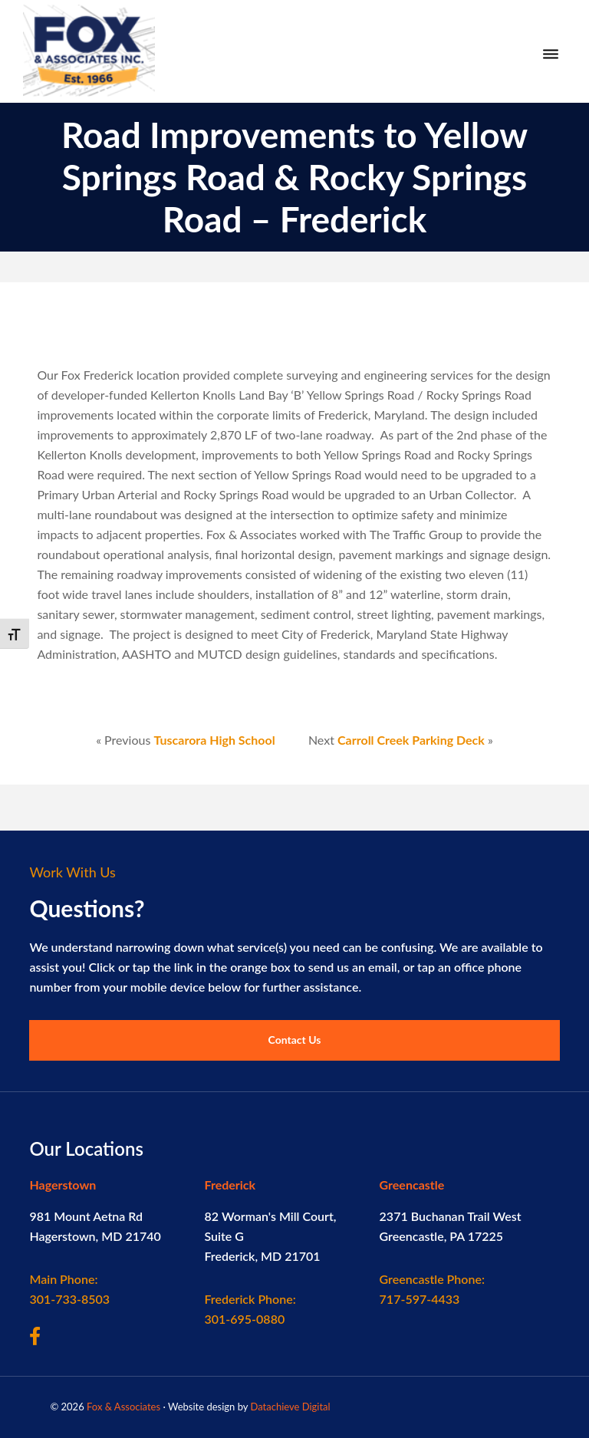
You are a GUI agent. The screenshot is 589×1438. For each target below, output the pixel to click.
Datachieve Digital (290, 1406)
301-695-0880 (249, 1309)
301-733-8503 (69, 1289)
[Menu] (550, 54)
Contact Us (294, 1039)
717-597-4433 (432, 1289)
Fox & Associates (123, 1406)
